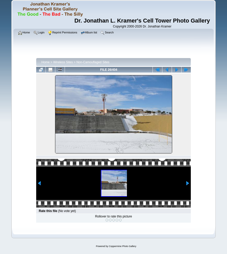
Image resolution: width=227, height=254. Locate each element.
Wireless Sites (63, 62)
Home (45, 62)
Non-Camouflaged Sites (92, 62)
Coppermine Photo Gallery (122, 246)
